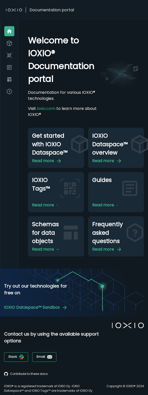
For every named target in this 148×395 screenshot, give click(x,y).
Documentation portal (51, 10)
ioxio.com (46, 108)
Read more (49, 161)
